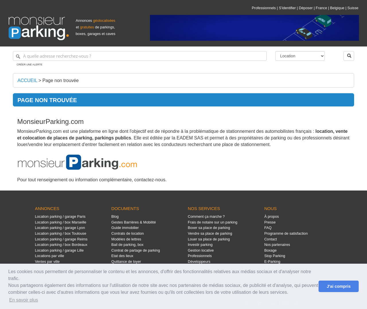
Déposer (306, 8)
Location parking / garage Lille (59, 250)
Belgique (337, 8)
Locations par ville (49, 256)
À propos (271, 216)
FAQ (268, 228)
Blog (115, 216)
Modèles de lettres (126, 239)
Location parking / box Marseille (60, 222)
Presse (270, 222)
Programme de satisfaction (286, 233)
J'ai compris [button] (338, 286)
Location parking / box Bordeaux (61, 244)
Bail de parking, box (127, 244)
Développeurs (199, 261)
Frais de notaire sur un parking (212, 222)
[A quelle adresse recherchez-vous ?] (139, 56)
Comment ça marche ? (206, 216)
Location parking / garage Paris (60, 216)
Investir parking (200, 244)
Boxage (270, 250)
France (321, 8)
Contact (270, 239)
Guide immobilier (125, 228)
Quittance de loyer (126, 261)
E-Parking (272, 261)
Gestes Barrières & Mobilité (133, 222)
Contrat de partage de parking (135, 250)
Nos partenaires (277, 244)
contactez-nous (149, 179)
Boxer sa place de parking (209, 228)
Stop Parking (274, 256)
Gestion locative (201, 250)
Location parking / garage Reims (61, 239)
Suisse (353, 8)
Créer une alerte (29, 64)
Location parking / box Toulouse (60, 233)
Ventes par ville (47, 261)
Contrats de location (127, 233)
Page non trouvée (60, 80)
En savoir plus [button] (23, 300)
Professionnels (264, 8)
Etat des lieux (122, 256)
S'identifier (287, 8)
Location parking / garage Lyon (60, 228)
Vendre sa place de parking (210, 233)
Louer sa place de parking (209, 239)
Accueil (27, 80)
